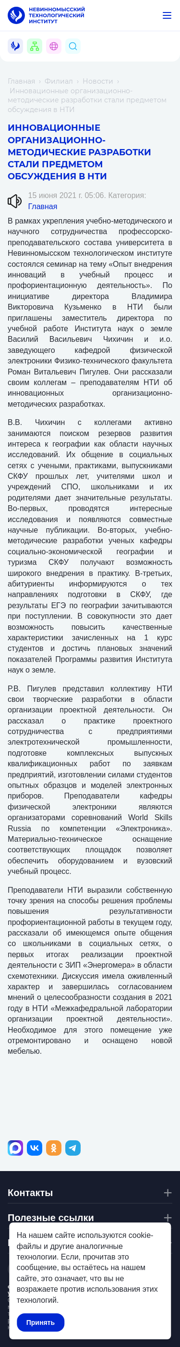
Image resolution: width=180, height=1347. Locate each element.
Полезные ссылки (51, 1217)
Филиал (59, 81)
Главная (21, 81)
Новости (98, 81)
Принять (40, 1322)
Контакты (30, 1192)
